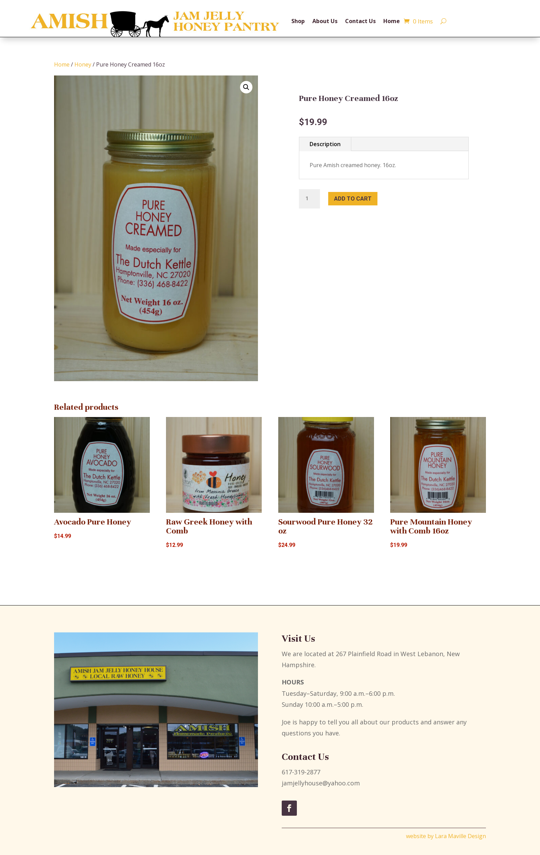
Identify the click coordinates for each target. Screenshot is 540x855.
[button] (246, 87)
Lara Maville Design (460, 836)
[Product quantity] (309, 198)
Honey (82, 64)
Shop (298, 21)
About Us (325, 21)
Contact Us (360, 21)
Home (391, 21)
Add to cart (353, 198)
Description (325, 144)
